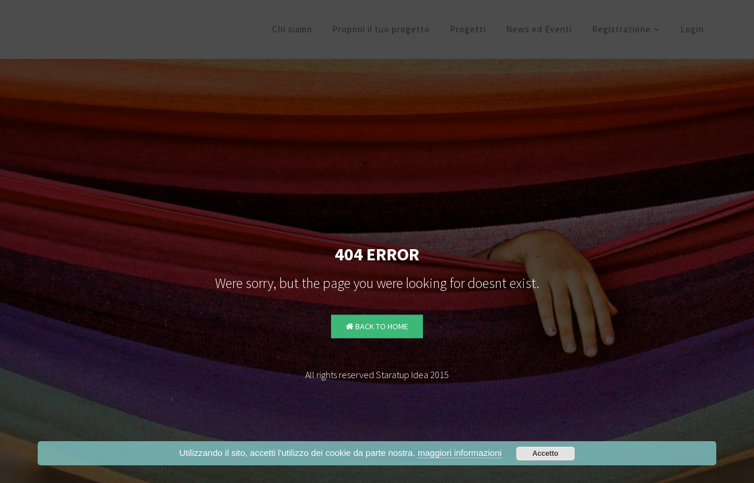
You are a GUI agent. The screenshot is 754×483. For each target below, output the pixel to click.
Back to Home (377, 327)
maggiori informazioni (460, 453)
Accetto (545, 453)
